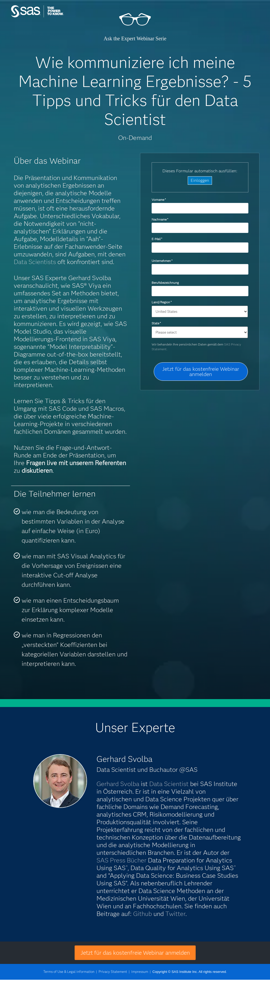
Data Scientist (169, 784)
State (156, 323)
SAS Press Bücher (121, 860)
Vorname (159, 200)
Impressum (139, 971)
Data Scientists (35, 262)
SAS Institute (52, 16)
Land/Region (162, 302)
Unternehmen (162, 261)
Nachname (160, 219)
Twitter (175, 914)
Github (142, 914)
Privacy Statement (113, 971)
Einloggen (200, 180)
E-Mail (157, 239)
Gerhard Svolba (118, 784)
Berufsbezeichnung (166, 283)
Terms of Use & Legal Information (68, 971)
